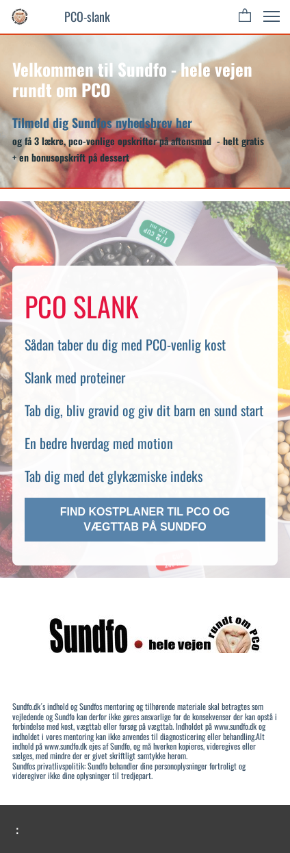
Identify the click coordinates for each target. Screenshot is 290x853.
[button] (245, 16)
